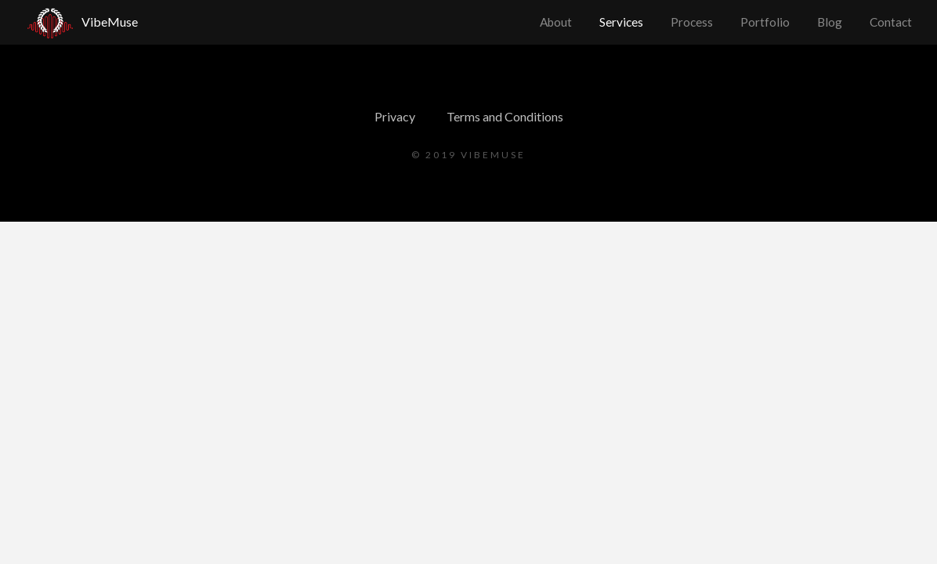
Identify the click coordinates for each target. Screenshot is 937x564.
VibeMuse (109, 21)
